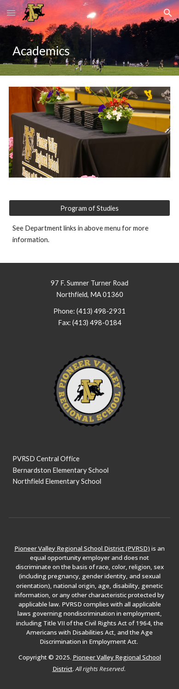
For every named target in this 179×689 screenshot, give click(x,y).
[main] (89, 51)
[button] (11, 12)
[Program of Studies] (89, 208)
